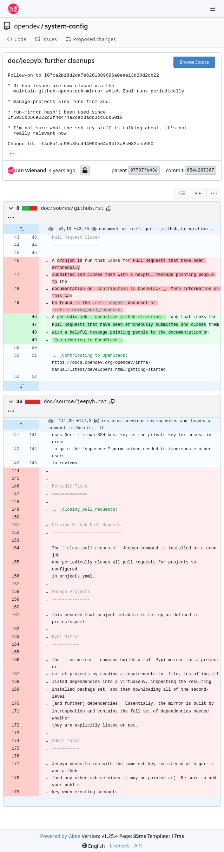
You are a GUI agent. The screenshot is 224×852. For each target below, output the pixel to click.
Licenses (120, 845)
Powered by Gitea (60, 836)
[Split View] (198, 193)
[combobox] (181, 193)
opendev (27, 26)
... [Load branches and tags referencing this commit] (12, 152)
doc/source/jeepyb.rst (75, 402)
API (138, 845)
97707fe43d (144, 170)
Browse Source (194, 62)
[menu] (213, 193)
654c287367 (200, 170)
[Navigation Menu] (213, 8)
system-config (66, 26)
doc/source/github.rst (72, 208)
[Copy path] (109, 208)
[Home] (13, 8)
